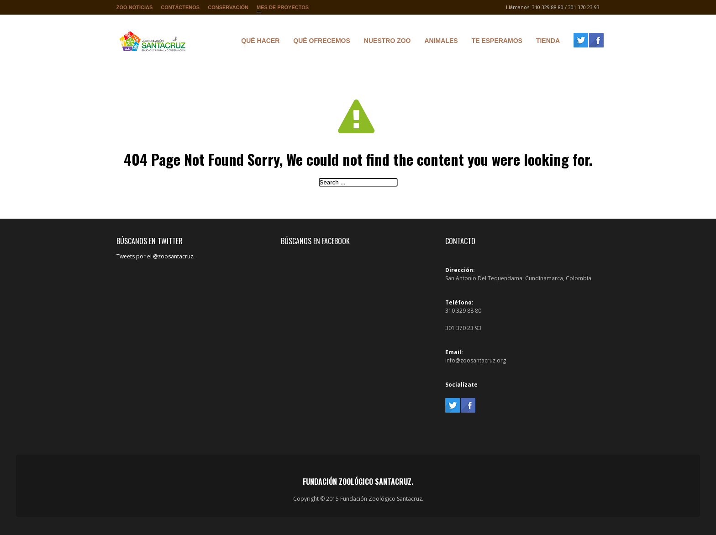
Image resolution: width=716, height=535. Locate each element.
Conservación (228, 7)
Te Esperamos (494, 42)
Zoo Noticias (134, 7)
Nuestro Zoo (385, 42)
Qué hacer (258, 42)
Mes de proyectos (283, 10)
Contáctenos (180, 7)
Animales (439, 42)
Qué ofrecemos (319, 42)
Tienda (546, 42)
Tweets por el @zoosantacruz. (155, 256)
